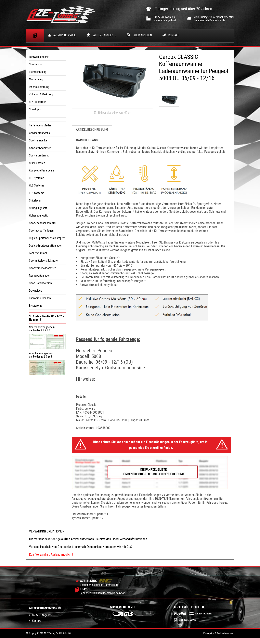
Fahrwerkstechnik (39, 56)
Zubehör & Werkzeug (41, 94)
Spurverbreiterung (39, 155)
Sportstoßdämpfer (40, 148)
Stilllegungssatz (38, 208)
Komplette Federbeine (41, 170)
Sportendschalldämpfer (42, 223)
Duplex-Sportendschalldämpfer (47, 238)
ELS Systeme (36, 178)
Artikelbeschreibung (92, 131)
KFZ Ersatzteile (37, 101)
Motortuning (36, 79)
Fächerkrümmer (38, 253)
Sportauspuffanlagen (41, 230)
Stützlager (35, 200)
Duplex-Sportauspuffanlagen (45, 245)
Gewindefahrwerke (40, 133)
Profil (62, 35)
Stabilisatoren (37, 163)
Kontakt (170, 35)
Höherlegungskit (38, 215)
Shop (139, 35)
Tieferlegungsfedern (40, 125)
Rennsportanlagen (39, 275)
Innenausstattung (39, 86)
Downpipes (35, 290)
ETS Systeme (36, 193)
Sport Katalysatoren (40, 283)
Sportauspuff (36, 64)
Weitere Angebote (101, 35)
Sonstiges (35, 109)
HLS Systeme (36, 185)
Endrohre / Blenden (40, 298)
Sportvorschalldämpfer (42, 268)
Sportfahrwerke (38, 140)
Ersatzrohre (35, 305)
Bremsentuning (37, 71)
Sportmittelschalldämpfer (43, 260)
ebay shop (102, 591)
